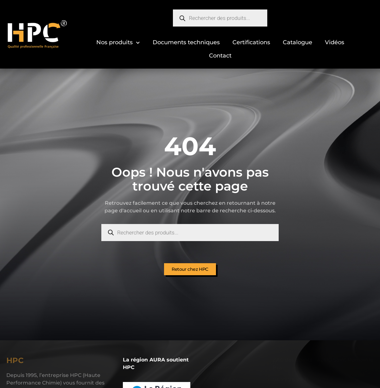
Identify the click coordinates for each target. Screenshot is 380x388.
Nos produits (118, 43)
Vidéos (334, 42)
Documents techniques (186, 42)
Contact (220, 55)
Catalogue (297, 42)
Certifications (251, 42)
